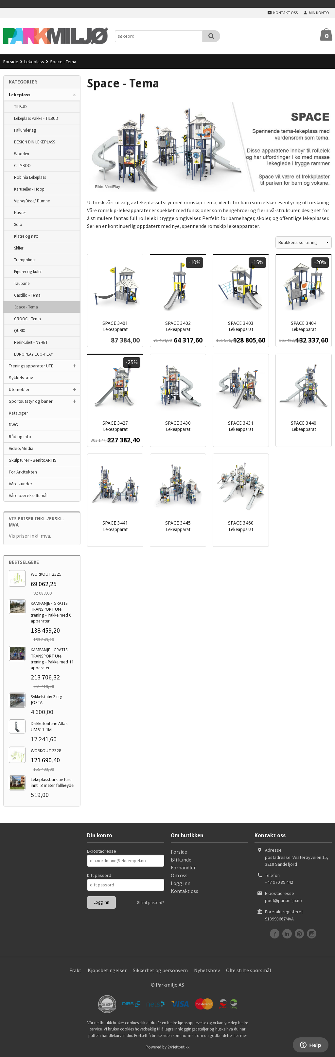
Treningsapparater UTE (31, 366)
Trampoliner (25, 260)
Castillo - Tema (27, 295)
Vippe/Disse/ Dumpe (32, 201)
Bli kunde (181, 859)
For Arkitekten (23, 472)
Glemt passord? (150, 902)
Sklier (18, 248)
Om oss (179, 875)
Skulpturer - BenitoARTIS (33, 460)
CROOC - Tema (27, 319)
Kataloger (18, 413)
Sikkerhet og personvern (160, 970)
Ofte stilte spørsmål (248, 970)
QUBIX (19, 330)
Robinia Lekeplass (30, 177)
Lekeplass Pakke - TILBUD (36, 118)
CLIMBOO (22, 165)
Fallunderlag (25, 130)
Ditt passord (99, 875)
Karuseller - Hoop (29, 189)
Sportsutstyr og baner (31, 401)
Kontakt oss (184, 891)
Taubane (21, 283)
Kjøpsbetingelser (107, 970)
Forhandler (183, 867)
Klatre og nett (26, 236)
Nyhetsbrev (207, 970)
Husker (20, 212)
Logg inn (180, 883)
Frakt (75, 970)
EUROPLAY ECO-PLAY (33, 354)
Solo (18, 224)
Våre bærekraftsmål (28, 495)
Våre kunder (20, 484)
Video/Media (21, 448)
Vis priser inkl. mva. (30, 535)
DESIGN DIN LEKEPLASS (34, 142)
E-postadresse (101, 851)
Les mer (240, 1035)
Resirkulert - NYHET (31, 342)
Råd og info (20, 436)
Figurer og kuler (28, 271)
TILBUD (20, 106)
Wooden (21, 154)
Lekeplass (19, 95)
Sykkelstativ (21, 377)
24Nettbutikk (178, 1047)
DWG (13, 425)
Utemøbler (19, 389)
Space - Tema (26, 307)
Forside (10, 62)
